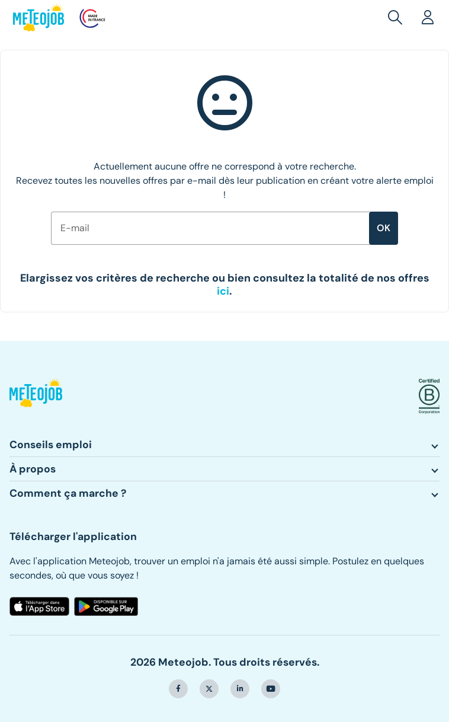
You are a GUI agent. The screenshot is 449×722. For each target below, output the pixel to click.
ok (383, 228)
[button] (397, 17)
